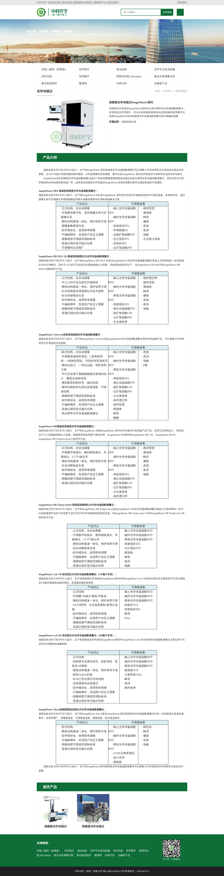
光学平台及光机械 (164, 69)
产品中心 (167, 91)
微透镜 (83, 83)
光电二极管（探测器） (54, 69)
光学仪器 (46, 76)
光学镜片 (84, 69)
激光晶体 (121, 69)
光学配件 (84, 76)
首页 (157, 91)
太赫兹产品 (160, 83)
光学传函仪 (181, 91)
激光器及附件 (49, 83)
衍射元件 (121, 83)
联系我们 (182, 2)
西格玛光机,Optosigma (129, 76)
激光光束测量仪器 (164, 76)
